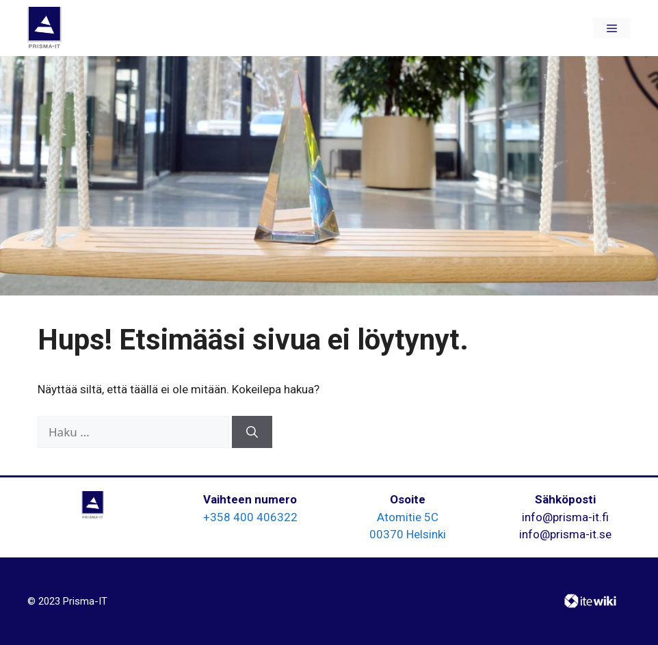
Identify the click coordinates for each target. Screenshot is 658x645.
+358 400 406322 (250, 517)
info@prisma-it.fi (565, 517)
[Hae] (252, 432)
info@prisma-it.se (565, 534)
